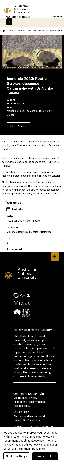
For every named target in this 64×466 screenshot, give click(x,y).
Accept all (45, 456)
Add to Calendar (18, 126)
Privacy (32, 397)
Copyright (37, 393)
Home (3, 30)
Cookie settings (16, 456)
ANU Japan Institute (17, 16)
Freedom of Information (29, 401)
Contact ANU (22, 393)
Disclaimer (20, 397)
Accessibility (21, 405)
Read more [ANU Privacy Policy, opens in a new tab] (39, 448)
